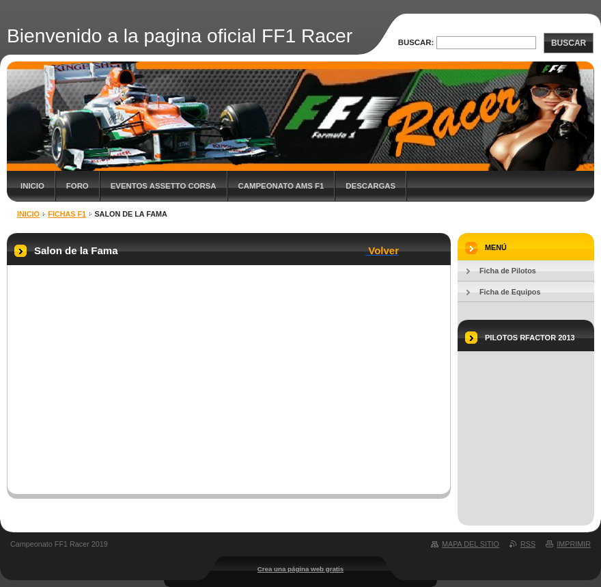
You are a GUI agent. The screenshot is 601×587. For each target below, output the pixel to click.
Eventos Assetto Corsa (163, 186)
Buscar (568, 43)
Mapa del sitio (470, 544)
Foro (77, 186)
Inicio (32, 186)
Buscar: (416, 42)
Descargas (370, 186)
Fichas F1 (67, 214)
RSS (527, 544)
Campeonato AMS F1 (281, 186)
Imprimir (574, 544)
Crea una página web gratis (300, 569)
